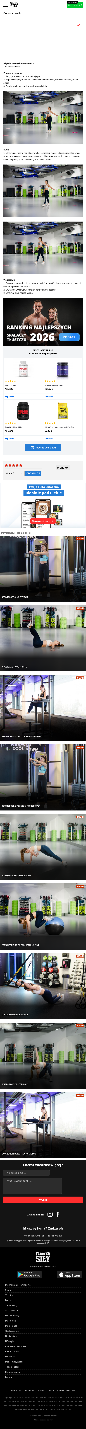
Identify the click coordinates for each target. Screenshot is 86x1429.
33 (10, 1401)
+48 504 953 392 (32, 1235)
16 (45, 1397)
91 (16, 1409)
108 (69, 1409)
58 (76, 1401)
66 (18, 1405)
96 (29, 1409)
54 (65, 1401)
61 (5, 1405)
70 (28, 1405)
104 (54, 1409)
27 (74, 1397)
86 (71, 1405)
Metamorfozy (12, 1315)
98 (34, 1409)
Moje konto (11, 1325)
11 (32, 1397)
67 (21, 1405)
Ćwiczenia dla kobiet (15, 1346)
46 (44, 1401)
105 (58, 1409)
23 (63, 1397)
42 (34, 1401)
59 (79, 1401)
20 (55, 1397)
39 (26, 1401)
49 (52, 1401)
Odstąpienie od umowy (43, 1420)
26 (71, 1397)
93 (21, 1409)
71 (31, 1405)
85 (68, 1405)
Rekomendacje (12, 1372)
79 (52, 1405)
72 (34, 1405)
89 (79, 1405)
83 (63, 1405)
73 (36, 1405)
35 (15, 1401)
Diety (8, 1300)
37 (21, 1401)
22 (61, 1397)
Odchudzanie (12, 1331)
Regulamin (30, 1390)
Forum (8, 1377)
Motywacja (10, 1356)
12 (34, 1397)
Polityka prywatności (66, 1390)
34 (13, 1401)
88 (76, 1405)
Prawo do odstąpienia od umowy (43, 1416)
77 (47, 1405)
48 (50, 1401)
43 (36, 1401)
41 (31, 1401)
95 (26, 1409)
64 (13, 1405)
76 (44, 1405)
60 (81, 1401)
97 (32, 1409)
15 (42, 1397)
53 (63, 1401)
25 (69, 1397)
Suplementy (11, 1305)
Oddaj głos (33, 473)
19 (53, 1397)
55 (68, 1401)
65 (15, 1405)
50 (55, 1401)
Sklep (8, 1290)
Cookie (51, 1390)
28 (76, 1397)
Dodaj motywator (14, 1361)
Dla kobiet (10, 1320)
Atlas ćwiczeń (12, 1310)
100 (40, 1409)
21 (58, 1397)
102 (47, 1409)
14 (40, 1397)
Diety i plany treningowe (18, 1284)
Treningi (9, 1295)
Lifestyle (9, 1341)
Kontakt (41, 1390)
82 (60, 1405)
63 (10, 1405)
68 (23, 1405)
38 (23, 1401)
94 (24, 1409)
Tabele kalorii (12, 1366)
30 (82, 1397)
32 (7, 1401)
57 (73, 1401)
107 (66, 1409)
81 (57, 1405)
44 (39, 1401)
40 (28, 1401)
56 (71, 1401)
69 (26, 1405)
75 (42, 1405)
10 (29, 1397)
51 (57, 1401)
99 (37, 1409)
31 (5, 1401)
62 (7, 1405)
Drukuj (62, 468)
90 (81, 1405)
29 (79, 1397)
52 (60, 1401)
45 (42, 1401)
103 (51, 1409)
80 (55, 1405)
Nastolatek (11, 1336)
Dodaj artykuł (16, 1390)
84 (65, 1405)
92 (18, 1409)
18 (50, 1397)
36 (18, 1401)
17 (47, 1397)
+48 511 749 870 (54, 1235)
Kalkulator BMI (12, 1351)
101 (43, 1409)
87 (73, 1405)
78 (50, 1405)
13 (37, 1397)
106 (62, 1409)
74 (39, 1405)
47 (47, 1401)
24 (66, 1397)
